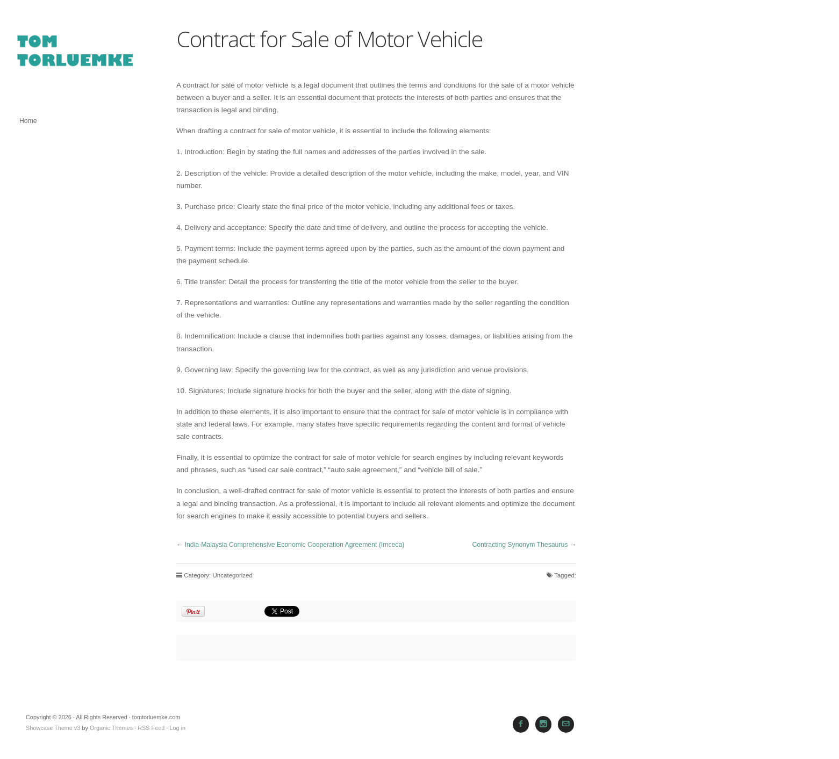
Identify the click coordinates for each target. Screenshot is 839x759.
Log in (177, 728)
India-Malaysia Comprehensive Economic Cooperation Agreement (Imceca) (295, 544)
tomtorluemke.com (75, 56)
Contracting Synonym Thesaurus (520, 544)
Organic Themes (111, 728)
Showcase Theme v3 (53, 728)
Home (28, 121)
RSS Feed (151, 728)
